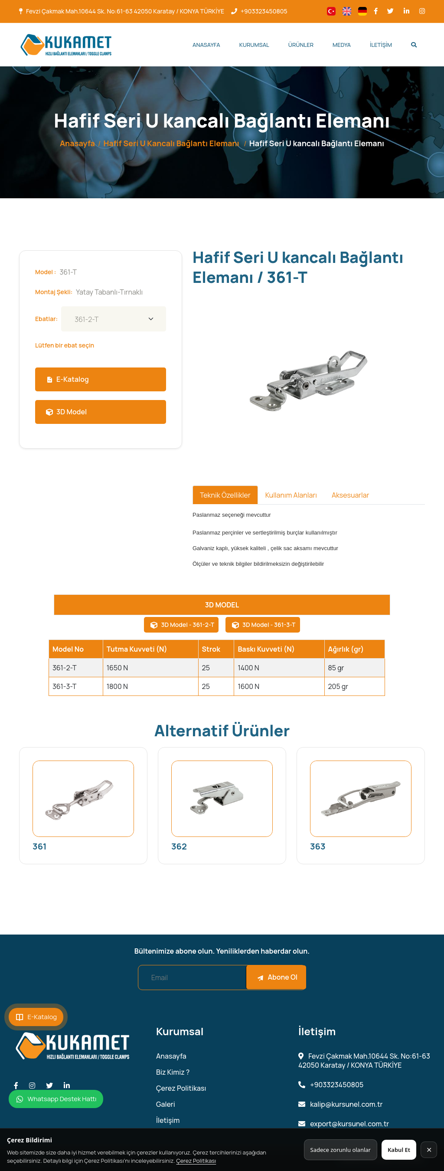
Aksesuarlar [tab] (350, 495)
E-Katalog (67, 379)
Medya (342, 45)
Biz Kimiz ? (172, 1072)
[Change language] (331, 11)
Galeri (165, 1104)
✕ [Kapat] (429, 1150)
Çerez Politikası (196, 1160)
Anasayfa (206, 45)
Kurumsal (254, 45)
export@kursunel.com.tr (343, 1123)
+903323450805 (264, 11)
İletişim (381, 45)
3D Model (66, 412)
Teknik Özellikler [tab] (225, 495)
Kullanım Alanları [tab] (291, 495)
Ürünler (300, 45)
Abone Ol (277, 977)
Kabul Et (399, 1150)
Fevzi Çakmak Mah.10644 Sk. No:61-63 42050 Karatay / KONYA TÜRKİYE (125, 11)
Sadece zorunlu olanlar (340, 1150)
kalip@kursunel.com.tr (340, 1104)
